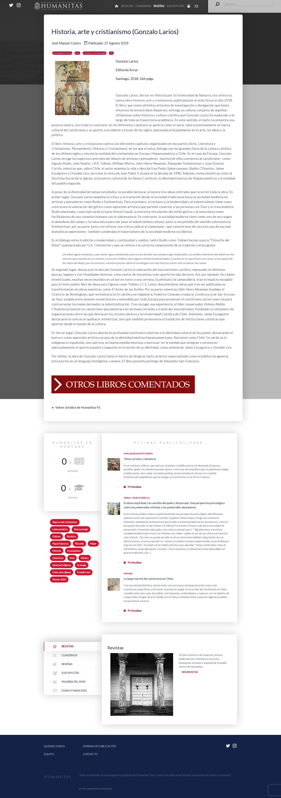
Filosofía (79, 543)
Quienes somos (54, 746)
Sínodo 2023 (59, 579)
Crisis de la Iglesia (61, 572)
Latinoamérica (60, 529)
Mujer (93, 543)
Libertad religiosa (61, 565)
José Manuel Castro (62, 53)
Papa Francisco (60, 543)
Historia (56, 550)
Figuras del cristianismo (64, 522)
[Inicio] (117, 6)
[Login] (189, 6)
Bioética (71, 536)
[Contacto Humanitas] (196, 6)
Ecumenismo (74, 550)
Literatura (57, 558)
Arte (77, 53)
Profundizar (135, 486)
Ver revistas (190, 672)
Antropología (81, 529)
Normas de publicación (99, 746)
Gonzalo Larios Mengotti (94, 53)
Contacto (90, 754)
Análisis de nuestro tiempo (138, 453)
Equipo (49, 754)
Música (85, 558)
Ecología (81, 565)
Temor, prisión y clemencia (140, 458)
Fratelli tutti (83, 572)
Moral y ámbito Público (137, 498)
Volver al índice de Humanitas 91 (79, 407)
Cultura (56, 536)
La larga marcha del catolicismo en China (148, 578)
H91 (111, 53)
